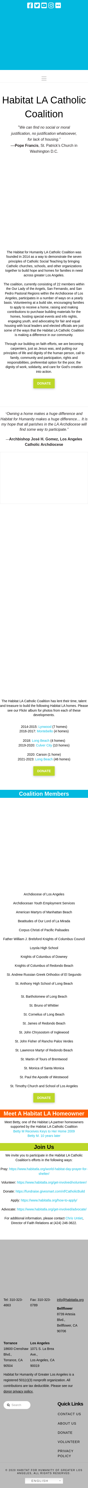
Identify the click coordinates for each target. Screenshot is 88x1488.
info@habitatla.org (70, 1300)
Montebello (45, 731)
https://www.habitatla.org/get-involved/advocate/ (52, 1209)
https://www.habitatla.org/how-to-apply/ (49, 1200)
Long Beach (41, 740)
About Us (67, 1423)
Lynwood (45, 727)
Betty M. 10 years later (43, 1136)
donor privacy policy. (18, 1391)
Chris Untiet (74, 1218)
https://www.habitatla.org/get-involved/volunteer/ (52, 1182)
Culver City (44, 745)
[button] (44, 77)
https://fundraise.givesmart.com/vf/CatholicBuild (50, 1191)
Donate (65, 1433)
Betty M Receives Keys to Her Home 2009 (44, 1131)
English (37, 1481)
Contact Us (69, 1414)
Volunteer (69, 1442)
